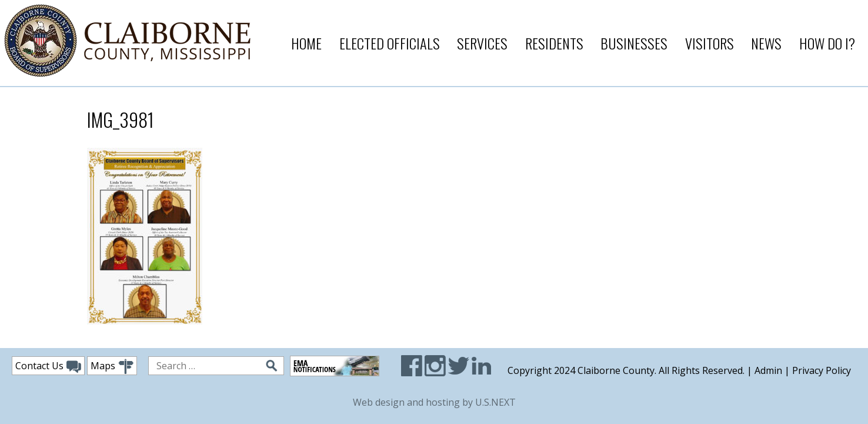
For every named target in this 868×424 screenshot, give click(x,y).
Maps (112, 367)
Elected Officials (389, 43)
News (766, 43)
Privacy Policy (821, 370)
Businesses (633, 43)
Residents (554, 43)
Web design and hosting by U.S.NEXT (434, 402)
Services (482, 43)
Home (306, 43)
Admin (768, 370)
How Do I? (827, 43)
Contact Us (48, 366)
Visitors (709, 43)
